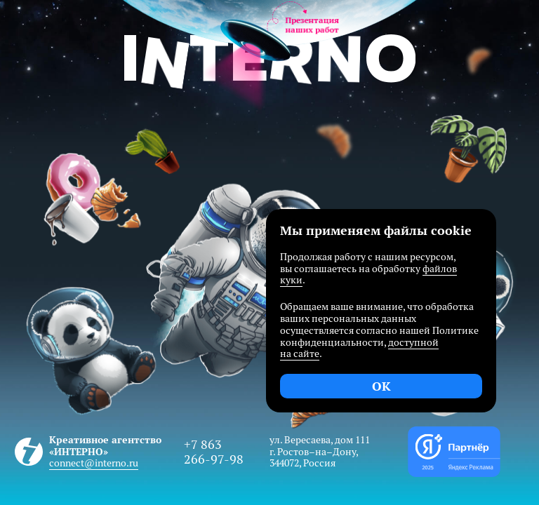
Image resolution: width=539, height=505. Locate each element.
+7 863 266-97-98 (214, 451)
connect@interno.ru (93, 463)
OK (381, 386)
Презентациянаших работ (313, 25)
